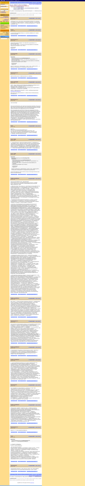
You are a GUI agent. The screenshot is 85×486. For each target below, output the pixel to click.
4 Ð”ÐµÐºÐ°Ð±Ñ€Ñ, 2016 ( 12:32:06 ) (34, 18)
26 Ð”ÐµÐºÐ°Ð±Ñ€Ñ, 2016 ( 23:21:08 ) (34, 298)
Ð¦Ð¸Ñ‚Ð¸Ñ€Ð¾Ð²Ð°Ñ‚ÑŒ (22, 25)
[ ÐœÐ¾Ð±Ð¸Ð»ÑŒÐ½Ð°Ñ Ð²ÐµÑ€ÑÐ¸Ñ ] (13, 0)
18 (39, 13)
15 (34, 13)
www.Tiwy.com (32, 482)
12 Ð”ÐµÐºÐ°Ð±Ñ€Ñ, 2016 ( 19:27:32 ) (34, 82)
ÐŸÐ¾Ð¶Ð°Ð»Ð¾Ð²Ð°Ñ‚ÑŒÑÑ (32, 35)
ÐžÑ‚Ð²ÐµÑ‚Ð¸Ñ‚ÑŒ (14, 2)
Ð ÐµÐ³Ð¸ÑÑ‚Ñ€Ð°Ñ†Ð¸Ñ (4, 17)
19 (40, 13)
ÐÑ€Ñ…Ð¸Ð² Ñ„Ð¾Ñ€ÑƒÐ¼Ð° (6, 20)
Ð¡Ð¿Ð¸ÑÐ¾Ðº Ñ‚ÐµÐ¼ (37, 2)
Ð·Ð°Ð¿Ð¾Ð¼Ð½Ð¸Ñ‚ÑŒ (4, 9)
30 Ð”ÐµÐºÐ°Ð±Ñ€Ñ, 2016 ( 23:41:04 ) (34, 436)
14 (33, 13)
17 (37, 13)
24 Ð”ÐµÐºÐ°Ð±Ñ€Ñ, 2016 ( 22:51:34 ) (34, 139)
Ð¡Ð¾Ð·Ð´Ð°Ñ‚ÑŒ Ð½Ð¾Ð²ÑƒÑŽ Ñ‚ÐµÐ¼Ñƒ (25, 2)
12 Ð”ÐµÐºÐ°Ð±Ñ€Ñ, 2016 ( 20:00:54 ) (34, 99)
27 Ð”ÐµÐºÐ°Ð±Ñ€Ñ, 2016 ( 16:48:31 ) (34, 321)
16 (36, 13)
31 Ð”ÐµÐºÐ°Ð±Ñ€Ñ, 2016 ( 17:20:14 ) (34, 465)
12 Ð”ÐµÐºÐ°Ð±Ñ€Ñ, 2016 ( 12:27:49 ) (34, 73)
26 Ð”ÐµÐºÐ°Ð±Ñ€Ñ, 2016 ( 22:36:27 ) (34, 178)
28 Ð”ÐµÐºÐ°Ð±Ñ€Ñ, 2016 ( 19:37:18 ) (34, 427)
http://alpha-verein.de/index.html (16, 91)
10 (27, 13)
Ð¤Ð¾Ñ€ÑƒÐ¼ (5, 16)
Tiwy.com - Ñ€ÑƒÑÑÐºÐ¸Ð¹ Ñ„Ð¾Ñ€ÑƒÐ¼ (18, 4)
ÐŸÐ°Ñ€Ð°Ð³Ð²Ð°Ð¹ (20, 6)
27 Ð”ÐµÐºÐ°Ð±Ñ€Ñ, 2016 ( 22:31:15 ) (34, 347)
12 (30, 13)
